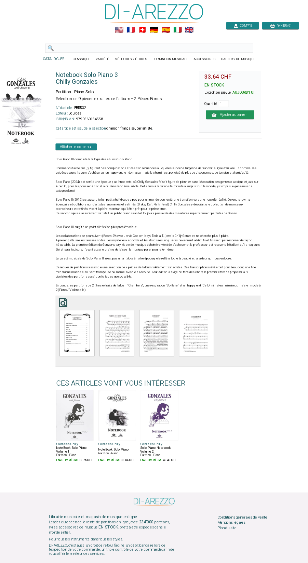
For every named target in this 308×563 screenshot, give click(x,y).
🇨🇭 (142, 30)
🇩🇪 (154, 30)
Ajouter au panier (230, 114)
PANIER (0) (280, 25)
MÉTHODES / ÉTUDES (130, 59)
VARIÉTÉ (102, 59)
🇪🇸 (165, 30)
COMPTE (242, 25)
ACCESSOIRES (204, 59)
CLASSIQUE (81, 59)
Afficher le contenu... (76, 146)
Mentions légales (231, 522)
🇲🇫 (130, 30)
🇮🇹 (177, 30)
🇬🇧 (189, 30)
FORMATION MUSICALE (170, 59)
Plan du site (226, 528)
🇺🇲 (119, 30)
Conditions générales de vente (242, 517)
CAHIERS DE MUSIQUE (238, 59)
